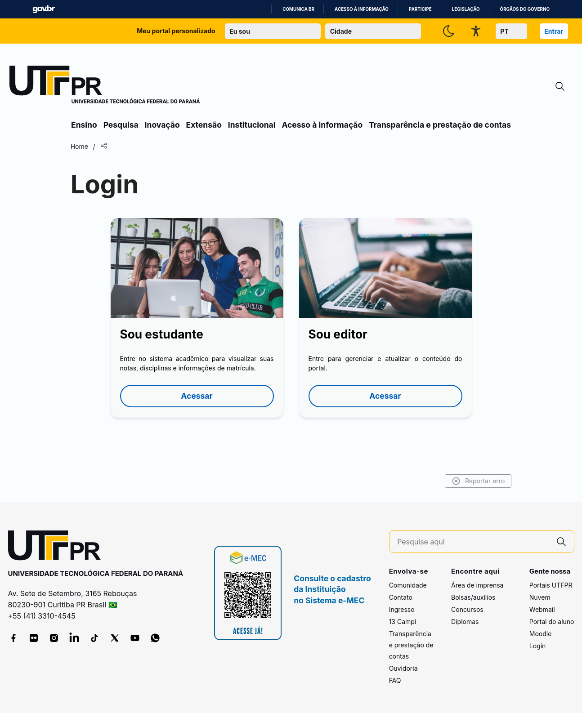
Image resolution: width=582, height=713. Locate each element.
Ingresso (402, 609)
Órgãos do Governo (525, 9)
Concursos (467, 609)
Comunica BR (298, 9)
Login (537, 646)
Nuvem (540, 597)
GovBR (43, 9)
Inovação (162, 124)
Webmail (542, 609)
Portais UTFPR (551, 585)
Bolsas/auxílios (473, 597)
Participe (420, 9)
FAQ (395, 680)
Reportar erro (476, 481)
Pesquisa (121, 124)
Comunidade (408, 585)
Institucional (252, 124)
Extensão (204, 124)
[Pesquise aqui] (472, 542)
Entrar (553, 31)
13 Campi (402, 621)
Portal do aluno (551, 621)
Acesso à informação (362, 9)
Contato (400, 597)
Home (81, 146)
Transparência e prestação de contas (440, 124)
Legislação (466, 9)
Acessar (196, 396)
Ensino (84, 124)
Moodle (540, 633)
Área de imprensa (477, 585)
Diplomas (465, 621)
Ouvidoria (403, 668)
